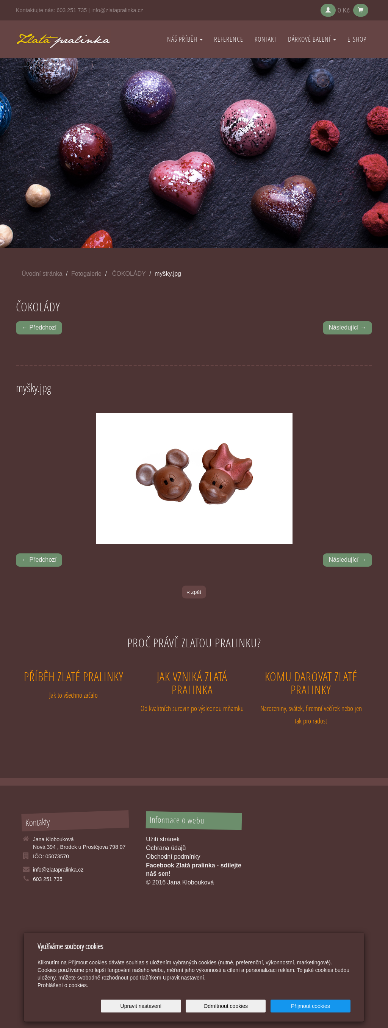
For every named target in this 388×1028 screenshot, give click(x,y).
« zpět (194, 592)
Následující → (347, 327)
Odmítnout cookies (259, 1006)
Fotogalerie (86, 273)
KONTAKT (266, 39)
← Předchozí (39, 327)
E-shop (356, 39)
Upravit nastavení (196, 1006)
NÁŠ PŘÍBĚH (185, 39)
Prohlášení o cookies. (63, 985)
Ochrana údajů (166, 848)
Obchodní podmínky (173, 856)
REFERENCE (228, 39)
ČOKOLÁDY (129, 273)
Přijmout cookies (321, 1006)
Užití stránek (163, 839)
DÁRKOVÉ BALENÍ (312, 39)
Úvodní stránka (42, 273)
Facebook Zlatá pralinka (180, 865)
